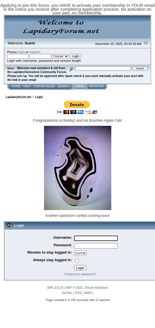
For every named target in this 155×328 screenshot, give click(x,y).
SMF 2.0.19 (55, 287)
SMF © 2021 (74, 287)
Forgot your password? (80, 274)
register (34, 52)
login (21, 52)
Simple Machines (96, 287)
